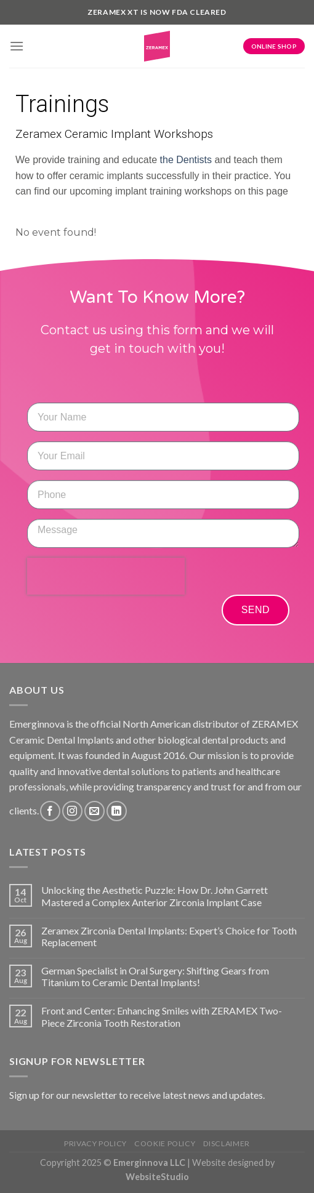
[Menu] (16, 46)
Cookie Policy (164, 1143)
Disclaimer (226, 1143)
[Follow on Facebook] (50, 811)
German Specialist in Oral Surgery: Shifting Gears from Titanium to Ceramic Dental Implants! (155, 976)
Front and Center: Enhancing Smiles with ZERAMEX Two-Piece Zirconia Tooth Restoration (161, 1016)
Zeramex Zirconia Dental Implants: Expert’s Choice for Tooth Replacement (169, 936)
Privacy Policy (95, 1143)
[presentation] (106, 576)
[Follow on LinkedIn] (117, 811)
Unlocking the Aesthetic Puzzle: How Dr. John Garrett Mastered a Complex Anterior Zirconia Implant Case (154, 895)
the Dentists (186, 160)
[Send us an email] (94, 811)
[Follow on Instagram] (72, 811)
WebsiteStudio (157, 1176)
